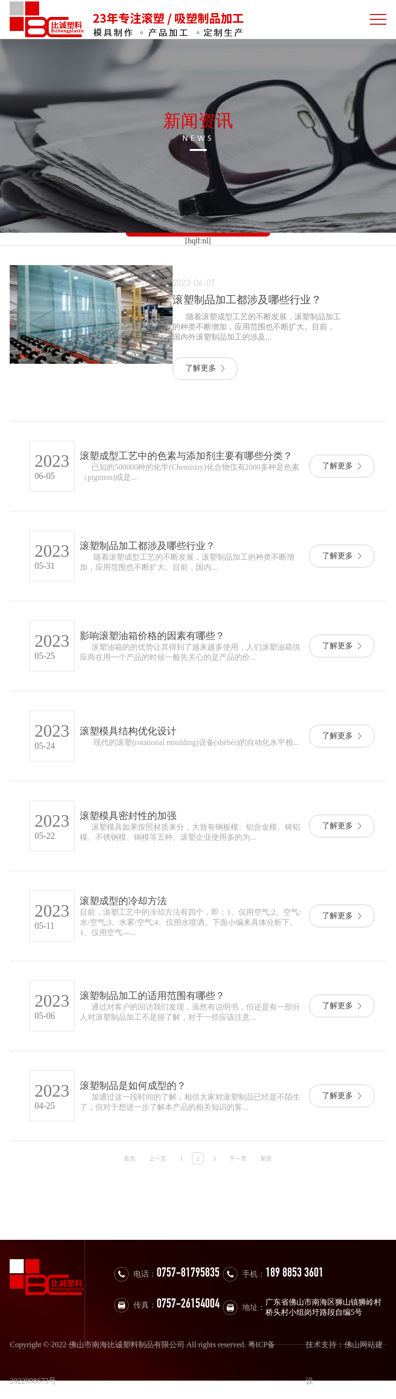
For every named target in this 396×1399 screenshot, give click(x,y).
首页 (129, 1158)
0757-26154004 (188, 1304)
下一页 (238, 1158)
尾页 (266, 1158)
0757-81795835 (188, 1273)
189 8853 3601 (294, 1273)
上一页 (157, 1158)
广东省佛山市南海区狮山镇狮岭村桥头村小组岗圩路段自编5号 (323, 1307)
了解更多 (205, 368)
